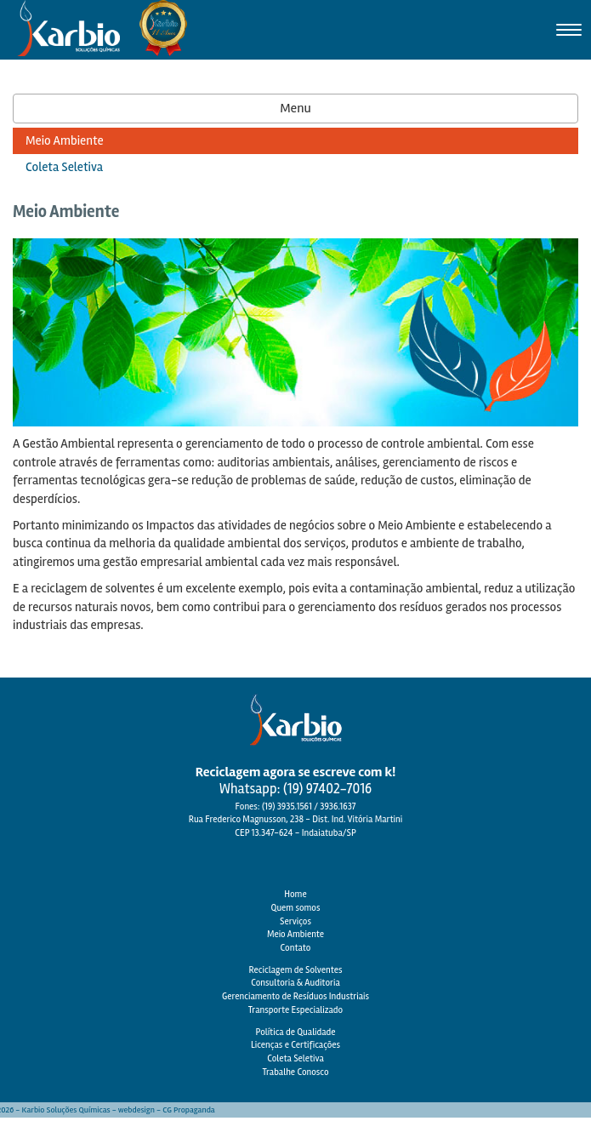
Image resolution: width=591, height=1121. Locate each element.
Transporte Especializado (295, 1009)
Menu (295, 108)
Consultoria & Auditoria (295, 982)
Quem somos (296, 907)
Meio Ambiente (295, 934)
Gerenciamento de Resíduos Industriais (295, 996)
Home (295, 894)
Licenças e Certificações (295, 1044)
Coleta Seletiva (295, 1058)
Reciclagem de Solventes (295, 969)
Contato (296, 947)
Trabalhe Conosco (295, 1072)
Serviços (295, 921)
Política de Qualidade (295, 1032)
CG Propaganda (188, 1110)
